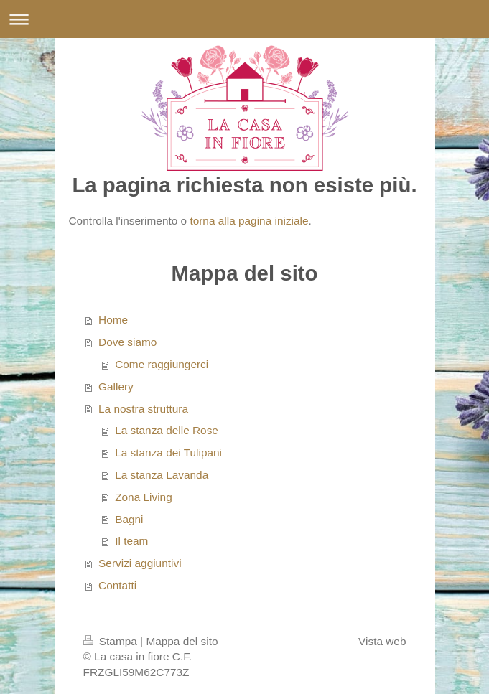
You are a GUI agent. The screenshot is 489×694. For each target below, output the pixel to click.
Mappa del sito (182, 641)
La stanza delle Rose (166, 430)
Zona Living (143, 497)
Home (113, 320)
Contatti (117, 585)
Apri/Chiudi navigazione (244, 19)
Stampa (112, 641)
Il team (131, 541)
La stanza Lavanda (161, 475)
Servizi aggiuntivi (139, 563)
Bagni (129, 519)
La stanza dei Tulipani (168, 452)
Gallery (116, 386)
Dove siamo (127, 342)
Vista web (382, 641)
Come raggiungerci (161, 364)
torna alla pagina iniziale (249, 221)
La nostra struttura (143, 409)
